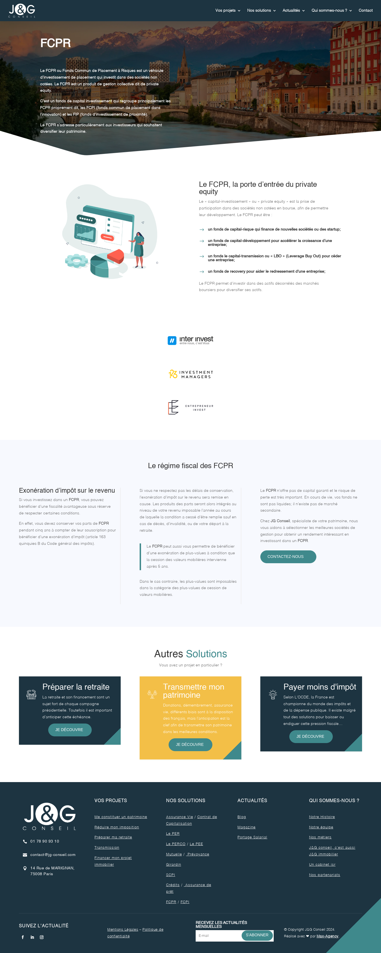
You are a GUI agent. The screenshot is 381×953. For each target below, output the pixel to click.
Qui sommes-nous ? (329, 11)
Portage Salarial (252, 837)
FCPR (171, 902)
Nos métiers (320, 837)
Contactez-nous (286, 556)
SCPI (170, 875)
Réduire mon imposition (116, 827)
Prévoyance (197, 854)
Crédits (173, 885)
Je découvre (69, 729)
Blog (241, 817)
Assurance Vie (179, 817)
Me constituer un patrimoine (120, 817)
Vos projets (225, 11)
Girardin (173, 865)
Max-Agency (328, 936)
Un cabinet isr (322, 865)
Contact (366, 11)
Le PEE (196, 844)
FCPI (185, 902)
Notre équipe (321, 827)
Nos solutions (259, 11)
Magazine (246, 827)
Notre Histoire (322, 817)
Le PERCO (176, 844)
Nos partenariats (324, 875)
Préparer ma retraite (113, 837)
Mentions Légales (122, 930)
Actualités (291, 11)
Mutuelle (174, 854)
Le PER (173, 834)
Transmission (106, 848)
